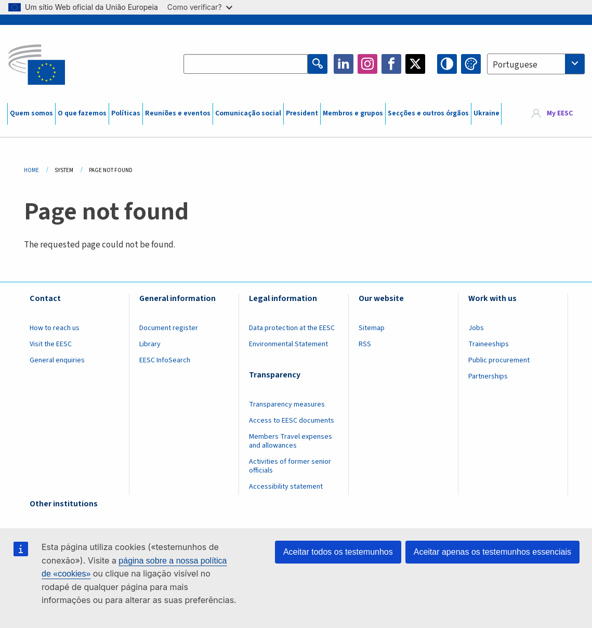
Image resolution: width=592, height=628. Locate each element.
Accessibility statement (286, 486)
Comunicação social (248, 113)
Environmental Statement (288, 344)
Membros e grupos (353, 113)
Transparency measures (287, 404)
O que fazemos (82, 113)
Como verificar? (199, 7)
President (302, 113)
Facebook (391, 64)
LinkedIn (343, 64)
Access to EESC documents (291, 420)
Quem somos (31, 113)
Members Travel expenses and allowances (290, 441)
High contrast (447, 64)
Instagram (367, 64)
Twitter (415, 64)
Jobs (476, 328)
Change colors (471, 64)
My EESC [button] (560, 114)
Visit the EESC (51, 344)
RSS (365, 344)
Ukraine (486, 113)
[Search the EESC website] (245, 64)
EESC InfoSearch (164, 360)
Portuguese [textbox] (515, 65)
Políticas (125, 113)
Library (150, 344)
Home (31, 170)
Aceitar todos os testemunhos (338, 551)
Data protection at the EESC (292, 328)
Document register (168, 328)
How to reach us (55, 328)
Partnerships (488, 376)
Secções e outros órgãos (428, 113)
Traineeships (488, 344)
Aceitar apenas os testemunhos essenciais (492, 551)
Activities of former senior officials (290, 466)
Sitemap (372, 328)
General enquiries (57, 360)
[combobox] (536, 64)
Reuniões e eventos (178, 113)
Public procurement (499, 360)
